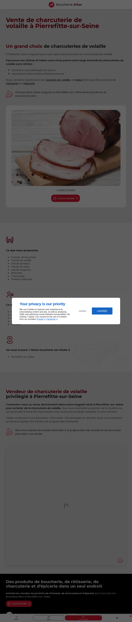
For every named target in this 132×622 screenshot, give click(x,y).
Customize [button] (82, 311)
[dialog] (66, 311)
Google (40, 319)
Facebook (50, 319)
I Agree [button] (102, 311)
